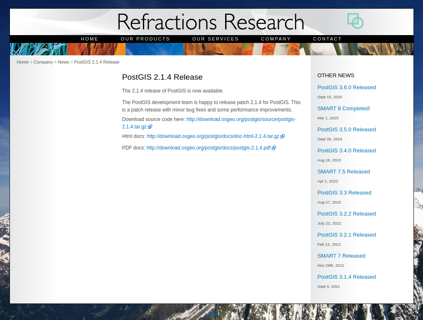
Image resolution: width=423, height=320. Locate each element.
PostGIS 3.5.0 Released (347, 129)
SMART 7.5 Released (344, 171)
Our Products (145, 38)
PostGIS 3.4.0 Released (347, 150)
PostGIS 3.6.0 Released (347, 87)
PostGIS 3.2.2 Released (347, 214)
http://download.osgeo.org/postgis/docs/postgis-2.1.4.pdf (209, 148)
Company (276, 38)
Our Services (215, 38)
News (63, 61)
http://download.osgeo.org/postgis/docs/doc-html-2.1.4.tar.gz (213, 136)
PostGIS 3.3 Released (344, 193)
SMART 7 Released (342, 256)
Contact (327, 38)
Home (90, 38)
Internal (211, 314)
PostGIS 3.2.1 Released (347, 235)
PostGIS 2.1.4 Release (96, 61)
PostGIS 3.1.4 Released (347, 277)
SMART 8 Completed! (344, 108)
